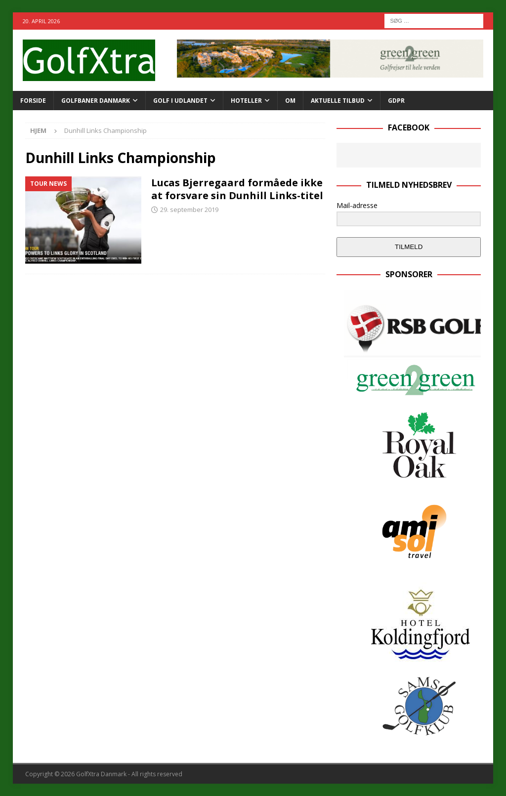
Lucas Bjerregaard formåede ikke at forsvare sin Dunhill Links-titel (237, 189)
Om (290, 100)
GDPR (396, 100)
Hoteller (246, 100)
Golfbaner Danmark (95, 100)
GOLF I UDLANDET (180, 100)
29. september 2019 (189, 209)
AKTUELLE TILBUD (338, 100)
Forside (33, 100)
